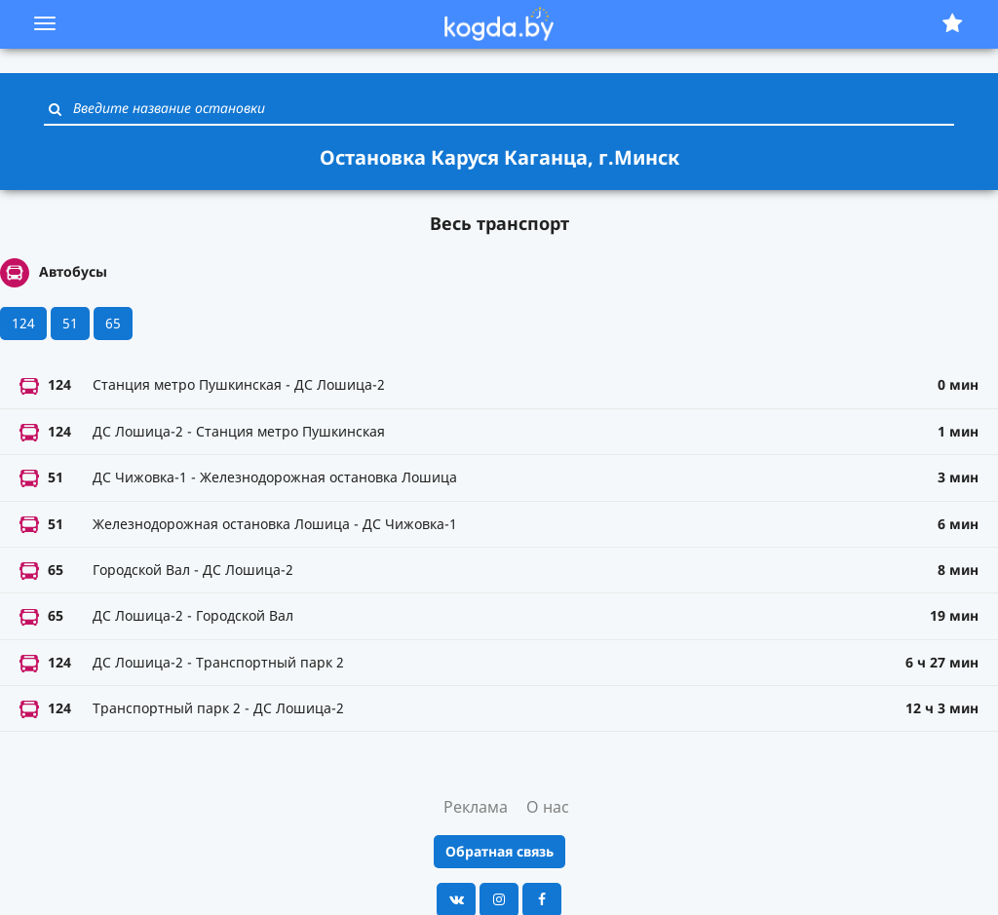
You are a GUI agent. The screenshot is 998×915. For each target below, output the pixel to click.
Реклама (475, 807)
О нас (547, 807)
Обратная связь (499, 851)
